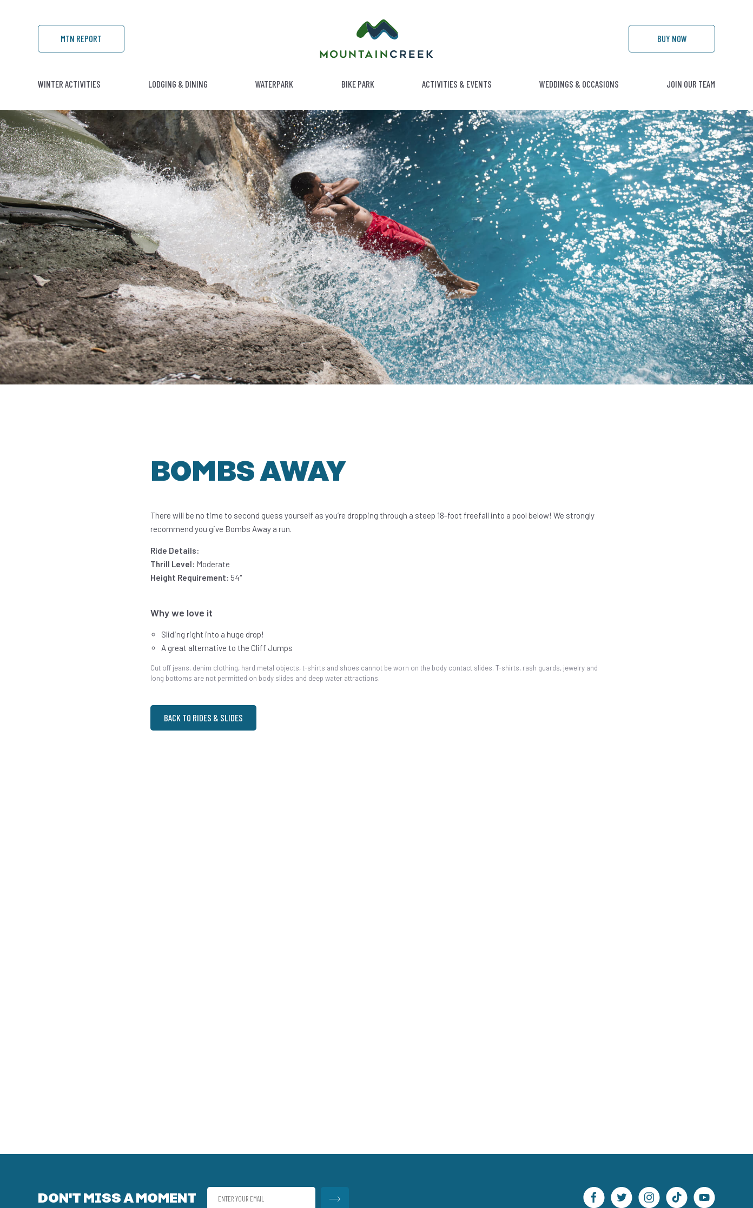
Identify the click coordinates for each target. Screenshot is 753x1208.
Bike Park (357, 83)
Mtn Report (81, 38)
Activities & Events (457, 83)
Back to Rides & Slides (203, 717)
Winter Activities (69, 83)
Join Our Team (690, 83)
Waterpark (274, 83)
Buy (672, 38)
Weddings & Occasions (579, 83)
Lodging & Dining (178, 83)
